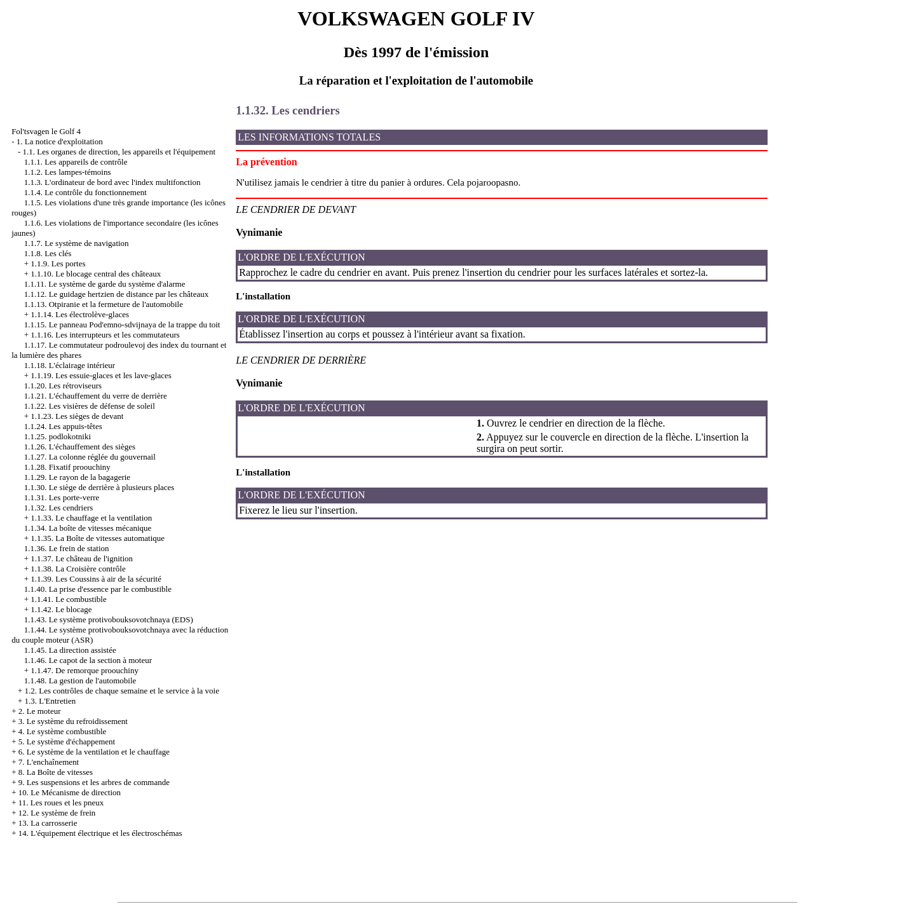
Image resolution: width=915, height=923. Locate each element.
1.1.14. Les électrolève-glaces (79, 314)
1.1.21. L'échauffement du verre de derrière (95, 395)
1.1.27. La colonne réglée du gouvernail (90, 457)
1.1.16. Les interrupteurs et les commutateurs (105, 334)
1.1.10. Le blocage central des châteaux (95, 273)
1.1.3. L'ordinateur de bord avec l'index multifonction (112, 182)
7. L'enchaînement (48, 762)
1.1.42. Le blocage (61, 609)
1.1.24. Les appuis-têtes (63, 426)
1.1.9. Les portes (57, 263)
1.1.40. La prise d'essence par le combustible (98, 589)
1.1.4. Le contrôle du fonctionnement (85, 192)
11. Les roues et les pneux (61, 802)
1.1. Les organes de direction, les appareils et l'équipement (118, 151)
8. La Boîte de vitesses (55, 772)
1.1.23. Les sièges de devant (76, 416)
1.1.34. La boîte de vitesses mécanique (88, 528)
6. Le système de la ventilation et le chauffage (94, 751)
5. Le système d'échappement (67, 741)
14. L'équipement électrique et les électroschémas (100, 833)
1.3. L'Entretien (50, 701)
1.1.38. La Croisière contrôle (77, 568)
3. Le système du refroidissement (73, 721)
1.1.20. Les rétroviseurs (63, 385)
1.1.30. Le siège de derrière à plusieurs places (99, 487)
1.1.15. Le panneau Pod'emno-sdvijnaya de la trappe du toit (122, 324)
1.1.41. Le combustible (68, 599)
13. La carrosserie (48, 823)
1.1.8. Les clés (48, 253)
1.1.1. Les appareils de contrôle (76, 162)
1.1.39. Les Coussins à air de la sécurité (95, 579)
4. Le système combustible (62, 731)
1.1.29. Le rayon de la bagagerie (77, 477)
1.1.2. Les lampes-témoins (67, 172)
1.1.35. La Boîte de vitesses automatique (97, 538)
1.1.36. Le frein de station (66, 548)
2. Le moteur (39, 711)
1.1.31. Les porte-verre (62, 497)
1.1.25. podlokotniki (57, 436)
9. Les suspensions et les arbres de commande (94, 782)
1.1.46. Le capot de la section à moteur (88, 660)
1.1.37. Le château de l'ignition (81, 558)
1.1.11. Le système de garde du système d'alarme (105, 284)
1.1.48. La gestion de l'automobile (80, 680)
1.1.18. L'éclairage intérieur (69, 365)
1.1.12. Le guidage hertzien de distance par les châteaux (116, 294)
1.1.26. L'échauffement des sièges (79, 446)
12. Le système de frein (57, 812)
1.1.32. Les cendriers (58, 507)
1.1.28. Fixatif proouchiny (67, 467)
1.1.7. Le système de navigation (76, 243)
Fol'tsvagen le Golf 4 (46, 131)
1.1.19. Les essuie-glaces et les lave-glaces (101, 375)
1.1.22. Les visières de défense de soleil (89, 406)
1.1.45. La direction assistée (70, 650)
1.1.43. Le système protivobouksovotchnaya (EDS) (108, 619)
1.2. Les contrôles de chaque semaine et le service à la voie (121, 690)
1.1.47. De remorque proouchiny (84, 670)
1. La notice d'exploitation (60, 141)
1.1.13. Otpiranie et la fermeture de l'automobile (103, 304)
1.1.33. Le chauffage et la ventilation (91, 518)
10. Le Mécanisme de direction (69, 792)
